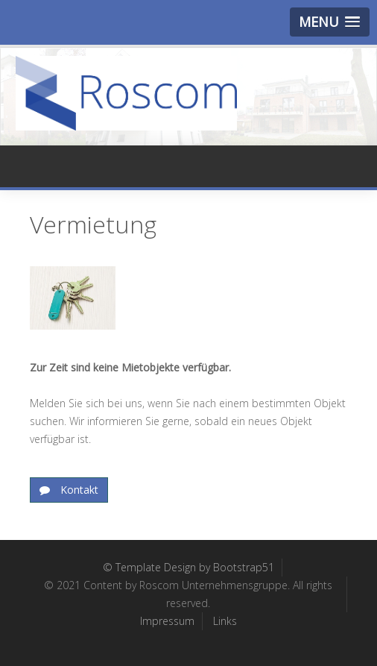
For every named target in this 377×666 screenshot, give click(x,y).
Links (225, 621)
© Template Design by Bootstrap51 (188, 567)
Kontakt (77, 490)
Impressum (167, 621)
